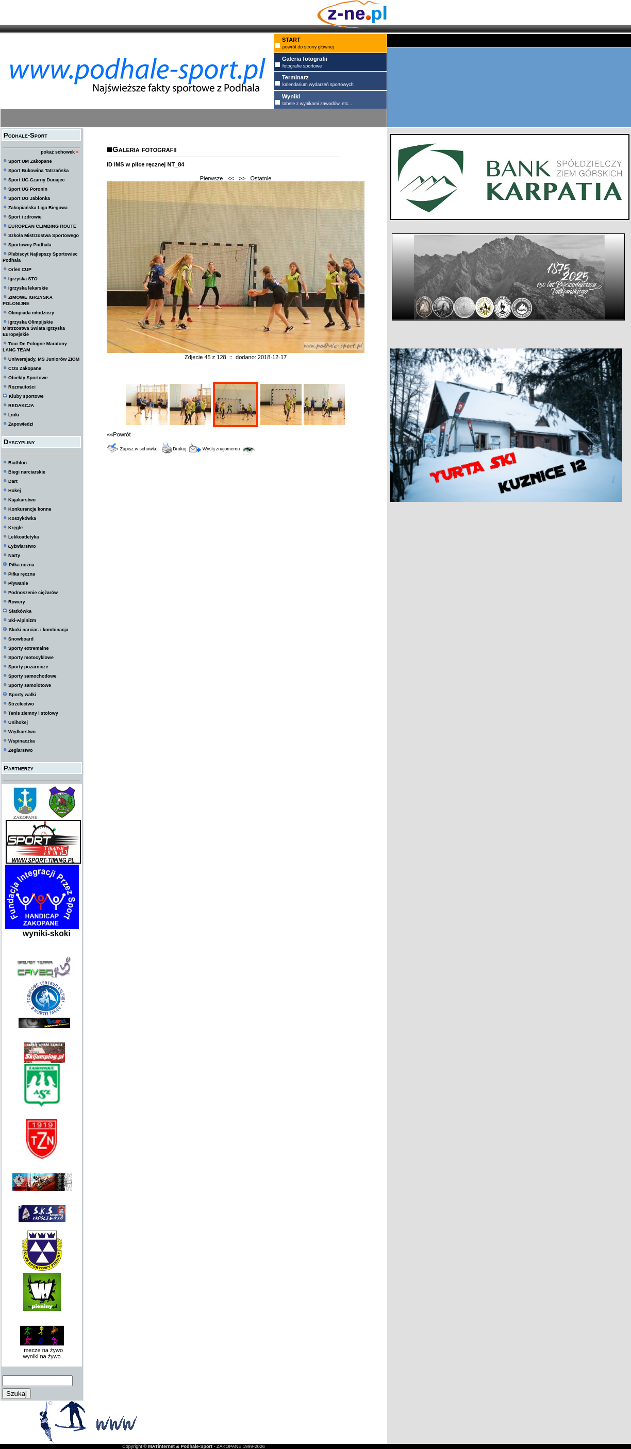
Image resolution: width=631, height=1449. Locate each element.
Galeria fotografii (144, 149)
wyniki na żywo (41, 1356)
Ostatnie (261, 178)
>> (242, 178)
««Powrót (118, 434)
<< (230, 178)
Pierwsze (211, 178)
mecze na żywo (42, 1350)
